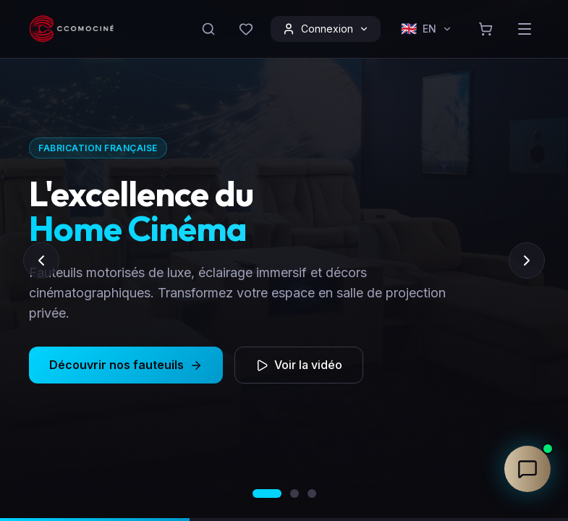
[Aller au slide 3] (312, 493)
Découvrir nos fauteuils (126, 378)
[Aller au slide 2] (294, 493)
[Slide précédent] (41, 260)
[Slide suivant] (527, 260)
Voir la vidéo (298, 378)
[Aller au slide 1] (267, 493)
